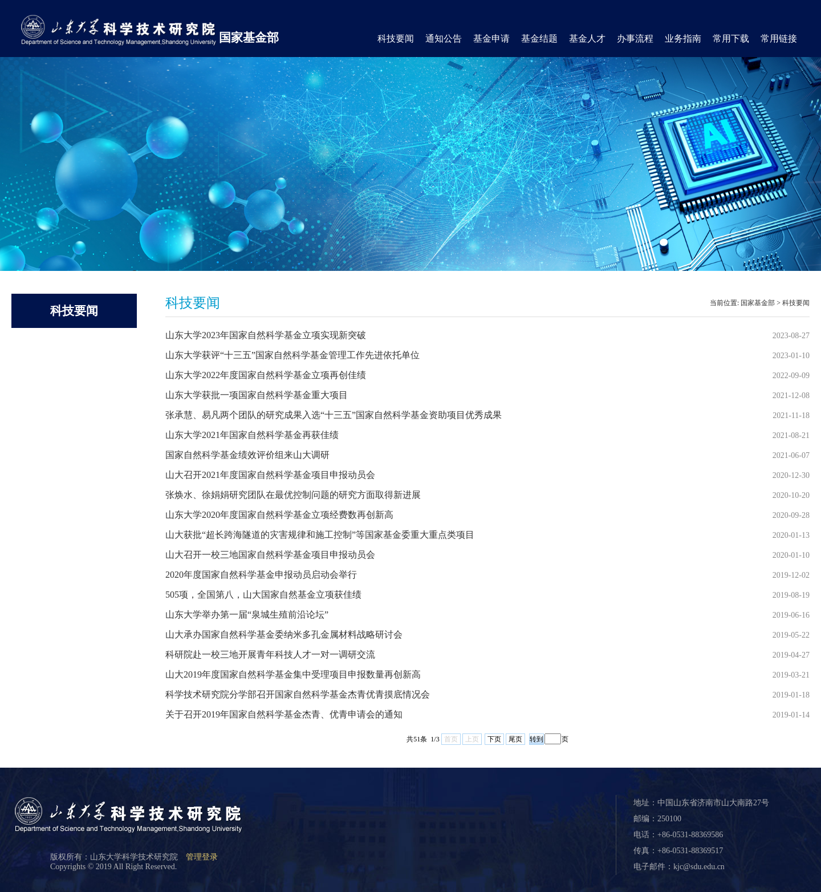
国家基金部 (249, 37)
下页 (494, 739)
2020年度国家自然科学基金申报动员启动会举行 (261, 574)
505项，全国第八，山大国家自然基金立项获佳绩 (263, 594)
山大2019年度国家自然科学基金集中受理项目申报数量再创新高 (293, 674)
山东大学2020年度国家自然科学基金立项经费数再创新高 (279, 515)
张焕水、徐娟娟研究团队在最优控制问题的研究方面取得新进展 (293, 495)
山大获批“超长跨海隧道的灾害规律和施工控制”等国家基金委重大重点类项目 (319, 535)
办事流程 (635, 38)
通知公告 (443, 38)
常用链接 (779, 38)
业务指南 (683, 38)
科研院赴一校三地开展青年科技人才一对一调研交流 (270, 654)
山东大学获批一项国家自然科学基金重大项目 (256, 395)
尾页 (515, 739)
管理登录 (202, 857)
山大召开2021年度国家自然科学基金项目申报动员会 (270, 475)
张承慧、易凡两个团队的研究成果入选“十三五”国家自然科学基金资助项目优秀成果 (333, 415)
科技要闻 (395, 38)
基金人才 (587, 38)
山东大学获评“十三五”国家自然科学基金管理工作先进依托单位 (292, 355)
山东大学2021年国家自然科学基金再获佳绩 (252, 435)
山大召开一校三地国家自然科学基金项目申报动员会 (270, 554)
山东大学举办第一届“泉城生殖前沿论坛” (246, 614)
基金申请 (491, 38)
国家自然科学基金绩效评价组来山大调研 (247, 455)
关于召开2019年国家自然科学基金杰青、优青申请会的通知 (284, 714)
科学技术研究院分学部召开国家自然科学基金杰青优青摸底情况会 (297, 694)
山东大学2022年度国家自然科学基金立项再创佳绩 (265, 375)
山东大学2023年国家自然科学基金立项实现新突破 (265, 335)
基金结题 (539, 38)
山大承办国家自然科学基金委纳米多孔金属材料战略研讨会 (284, 634)
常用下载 (731, 38)
